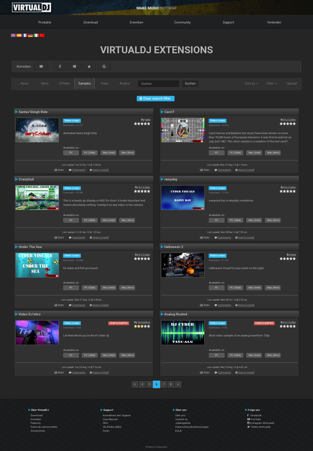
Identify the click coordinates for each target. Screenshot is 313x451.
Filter (272, 83)
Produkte (44, 22)
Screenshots (38, 430)
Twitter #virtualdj (258, 426)
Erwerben (136, 22)
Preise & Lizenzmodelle (44, 426)
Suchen (190, 83)
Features (36, 422)
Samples (84, 83)
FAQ (105, 422)
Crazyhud (26, 179)
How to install (101, 169)
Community (182, 22)
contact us (181, 419)
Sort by (251, 83)
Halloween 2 (173, 247)
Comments (78, 169)
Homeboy (144, 322)
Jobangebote (182, 422)
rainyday (170, 179)
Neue (24, 83)
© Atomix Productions (157, 447)
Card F (169, 112)
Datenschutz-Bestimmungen (192, 426)
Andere (125, 83)
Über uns (180, 415)
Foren (106, 430)
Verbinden (274, 22)
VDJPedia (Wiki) (112, 426)
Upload (292, 83)
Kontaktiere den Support (117, 415)
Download (91, 22)
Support (228, 22)
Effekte (64, 83)
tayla (147, 119)
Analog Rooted (175, 314)
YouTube (254, 419)
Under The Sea (30, 247)
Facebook (254, 415)
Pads (104, 83)
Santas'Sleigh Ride (33, 112)
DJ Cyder (290, 119)
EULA (178, 430)
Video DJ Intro (30, 314)
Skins (44, 83)
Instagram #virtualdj (260, 422)
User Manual (110, 419)
